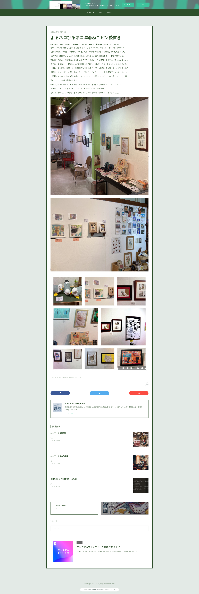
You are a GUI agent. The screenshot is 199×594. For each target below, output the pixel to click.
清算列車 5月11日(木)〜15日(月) (64, 479)
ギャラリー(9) (77, 377)
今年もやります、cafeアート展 (61, 461)
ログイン (143, 4)
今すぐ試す (128, 4)
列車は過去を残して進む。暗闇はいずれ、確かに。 (68, 484)
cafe (101, 12)
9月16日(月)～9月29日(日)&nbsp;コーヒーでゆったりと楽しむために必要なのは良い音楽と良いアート (85, 438)
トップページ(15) (55, 377)
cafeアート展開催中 (59, 433)
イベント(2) (64, 377)
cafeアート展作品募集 (59, 456)
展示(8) (71, 377)
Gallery (109, 12)
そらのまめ (90, 12)
